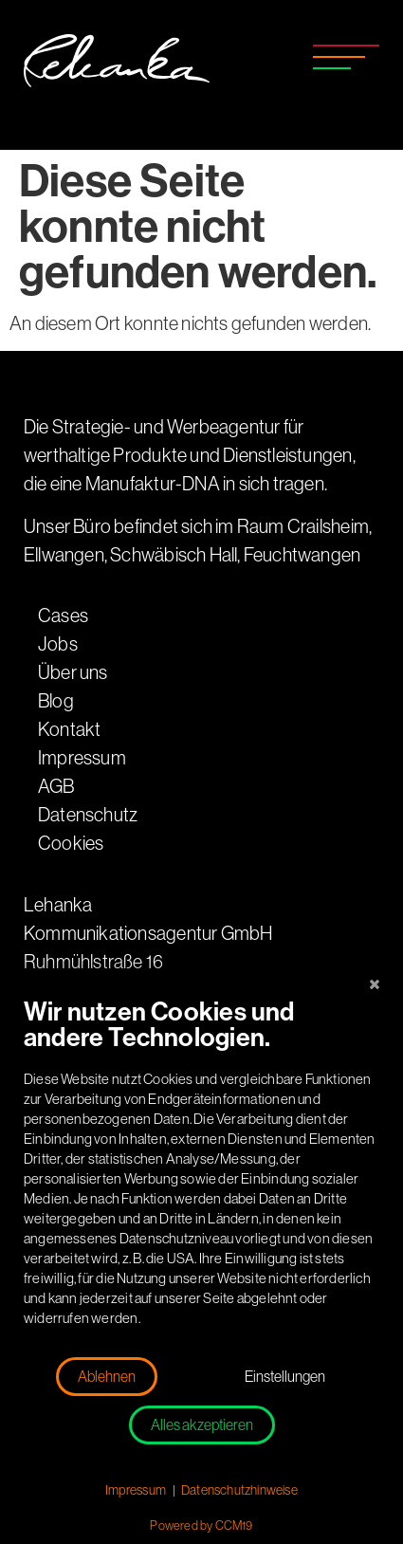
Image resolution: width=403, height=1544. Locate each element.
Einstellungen (285, 1377)
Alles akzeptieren (202, 1425)
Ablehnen (107, 1377)
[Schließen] (374, 984)
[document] (201, 1175)
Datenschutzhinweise (239, 1490)
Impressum (135, 1490)
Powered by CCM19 (201, 1525)
